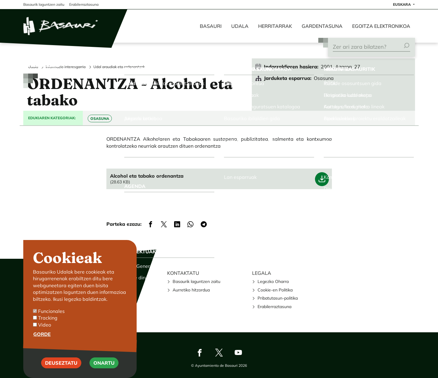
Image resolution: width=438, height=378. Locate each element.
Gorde (42, 335)
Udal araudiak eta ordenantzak (119, 66)
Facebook (200, 352)
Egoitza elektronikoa (381, 26)
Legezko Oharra (273, 281)
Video (44, 326)
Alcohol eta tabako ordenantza (146, 176)
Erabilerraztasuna (274, 306)
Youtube (238, 352)
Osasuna (99, 118)
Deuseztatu (61, 363)
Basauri (211, 26)
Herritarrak (275, 26)
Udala (239, 26)
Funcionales (51, 312)
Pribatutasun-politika (278, 298)
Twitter (219, 352)
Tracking (47, 319)
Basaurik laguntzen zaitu (196, 281)
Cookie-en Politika (275, 290)
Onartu (104, 363)
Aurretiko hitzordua (191, 290)
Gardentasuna (322, 26)
